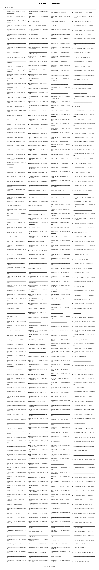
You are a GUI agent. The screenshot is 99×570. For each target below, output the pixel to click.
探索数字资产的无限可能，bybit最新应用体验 (83, 61)
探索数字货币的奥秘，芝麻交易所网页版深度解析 (84, 517)
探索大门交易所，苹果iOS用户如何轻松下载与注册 (84, 75)
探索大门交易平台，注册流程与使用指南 (15, 201)
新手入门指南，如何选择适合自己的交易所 (82, 544)
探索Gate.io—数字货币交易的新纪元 (14, 52)
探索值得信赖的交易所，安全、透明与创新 (60, 70)
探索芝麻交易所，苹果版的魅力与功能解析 (60, 499)
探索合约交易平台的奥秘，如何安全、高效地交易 (84, 365)
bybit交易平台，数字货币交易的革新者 (15, 344)
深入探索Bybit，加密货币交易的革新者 (15, 339)
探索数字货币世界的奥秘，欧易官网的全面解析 (83, 84)
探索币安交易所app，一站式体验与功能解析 (16, 517)
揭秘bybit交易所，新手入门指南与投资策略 (60, 52)
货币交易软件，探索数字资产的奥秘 (36, 374)
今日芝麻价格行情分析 (55, 441)
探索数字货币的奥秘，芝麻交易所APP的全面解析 (84, 317)
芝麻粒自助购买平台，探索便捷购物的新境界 (16, 446)
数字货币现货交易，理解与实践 (57, 190)
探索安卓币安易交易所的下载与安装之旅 (15, 348)
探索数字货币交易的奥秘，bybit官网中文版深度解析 (84, 245)
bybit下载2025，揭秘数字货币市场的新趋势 (38, 250)
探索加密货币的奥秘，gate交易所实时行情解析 (60, 348)
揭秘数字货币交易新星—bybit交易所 (36, 254)
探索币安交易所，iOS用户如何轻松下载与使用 (83, 552)
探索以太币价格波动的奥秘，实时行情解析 (38, 163)
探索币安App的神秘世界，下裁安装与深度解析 (83, 414)
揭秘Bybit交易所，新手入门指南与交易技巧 (16, 176)
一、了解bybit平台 (55, 540)
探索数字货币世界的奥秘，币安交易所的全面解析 (84, 370)
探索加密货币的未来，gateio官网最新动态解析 (83, 522)
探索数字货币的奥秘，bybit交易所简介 (15, 66)
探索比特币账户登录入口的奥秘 (13, 513)
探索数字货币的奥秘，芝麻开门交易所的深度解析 (84, 30)
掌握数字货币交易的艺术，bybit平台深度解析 (83, 190)
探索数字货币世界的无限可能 (57, 313)
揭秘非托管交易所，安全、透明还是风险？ (60, 163)
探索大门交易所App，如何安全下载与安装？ (60, 75)
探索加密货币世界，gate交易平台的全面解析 (60, 158)
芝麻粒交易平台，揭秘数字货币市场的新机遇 (83, 405)
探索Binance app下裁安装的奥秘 (35, 128)
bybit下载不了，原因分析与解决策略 (14, 428)
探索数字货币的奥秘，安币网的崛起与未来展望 (83, 185)
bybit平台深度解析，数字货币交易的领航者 (38, 513)
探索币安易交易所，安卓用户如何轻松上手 (38, 154)
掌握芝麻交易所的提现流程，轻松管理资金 (60, 326)
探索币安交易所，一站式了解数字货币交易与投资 (84, 378)
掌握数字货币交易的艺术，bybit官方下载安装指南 (84, 455)
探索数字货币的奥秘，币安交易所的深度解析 (83, 12)
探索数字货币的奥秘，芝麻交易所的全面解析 (38, 111)
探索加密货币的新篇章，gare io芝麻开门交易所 (60, 281)
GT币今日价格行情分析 (34, 21)
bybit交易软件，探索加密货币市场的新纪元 (82, 236)
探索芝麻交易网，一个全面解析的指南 (59, 61)
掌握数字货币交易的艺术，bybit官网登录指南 (16, 459)
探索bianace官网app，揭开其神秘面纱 (14, 232)
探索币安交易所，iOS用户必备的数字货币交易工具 (84, 181)
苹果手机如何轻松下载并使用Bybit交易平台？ (16, 150)
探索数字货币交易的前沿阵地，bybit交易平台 (60, 111)
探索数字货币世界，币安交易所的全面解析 (60, 544)
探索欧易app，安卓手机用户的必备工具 (15, 414)
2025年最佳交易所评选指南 (12, 236)
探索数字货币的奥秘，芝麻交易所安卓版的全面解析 (84, 477)
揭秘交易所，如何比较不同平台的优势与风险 (16, 16)
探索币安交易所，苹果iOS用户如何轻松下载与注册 (84, 374)
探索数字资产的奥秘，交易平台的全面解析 (16, 290)
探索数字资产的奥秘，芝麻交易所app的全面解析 (83, 308)
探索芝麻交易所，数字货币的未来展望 (37, 401)
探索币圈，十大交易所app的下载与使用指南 (60, 486)
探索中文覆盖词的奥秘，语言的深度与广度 (38, 133)
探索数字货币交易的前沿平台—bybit (81, 194)
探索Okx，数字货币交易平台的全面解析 (37, 25)
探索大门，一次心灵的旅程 (12, 119)
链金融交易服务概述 (33, 34)
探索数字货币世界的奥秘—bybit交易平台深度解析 (84, 290)
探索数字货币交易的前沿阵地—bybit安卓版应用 (83, 281)
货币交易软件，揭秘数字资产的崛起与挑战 (82, 172)
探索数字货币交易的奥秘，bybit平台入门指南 (60, 236)
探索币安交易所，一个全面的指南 (14, 205)
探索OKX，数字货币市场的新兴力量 (14, 115)
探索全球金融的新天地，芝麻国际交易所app (16, 172)
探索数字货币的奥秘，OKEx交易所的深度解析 (16, 97)
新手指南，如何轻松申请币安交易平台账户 (82, 88)
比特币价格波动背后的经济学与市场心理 (15, 106)
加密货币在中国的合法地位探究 (13, 331)
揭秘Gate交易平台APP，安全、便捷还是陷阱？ (60, 194)
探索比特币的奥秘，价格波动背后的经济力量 (38, 201)
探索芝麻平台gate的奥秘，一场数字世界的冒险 (83, 428)
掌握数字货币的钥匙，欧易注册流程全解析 (16, 313)
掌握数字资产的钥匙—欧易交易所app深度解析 (16, 437)
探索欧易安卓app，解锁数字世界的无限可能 (16, 124)
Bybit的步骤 (53, 25)
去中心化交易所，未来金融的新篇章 (14, 254)
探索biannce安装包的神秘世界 (13, 308)
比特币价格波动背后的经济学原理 (58, 21)
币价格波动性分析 (77, 313)
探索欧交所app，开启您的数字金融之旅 (37, 241)
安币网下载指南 (77, 106)
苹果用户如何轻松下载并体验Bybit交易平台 (82, 387)
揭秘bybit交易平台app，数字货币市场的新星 (38, 210)
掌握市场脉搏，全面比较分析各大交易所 (15, 335)
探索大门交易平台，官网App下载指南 (37, 308)
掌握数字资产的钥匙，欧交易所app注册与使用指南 (84, 535)
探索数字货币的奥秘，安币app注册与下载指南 (83, 263)
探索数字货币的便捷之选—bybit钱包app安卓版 (83, 499)
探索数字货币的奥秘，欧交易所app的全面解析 (83, 145)
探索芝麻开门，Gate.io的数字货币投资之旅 (16, 370)
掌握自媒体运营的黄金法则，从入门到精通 (82, 34)
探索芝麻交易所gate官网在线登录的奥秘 (15, 181)
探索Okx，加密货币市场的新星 (35, 205)
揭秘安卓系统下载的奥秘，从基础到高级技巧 (16, 387)
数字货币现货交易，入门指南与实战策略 (59, 141)
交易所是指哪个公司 (55, 201)
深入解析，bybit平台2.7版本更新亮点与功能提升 (83, 531)
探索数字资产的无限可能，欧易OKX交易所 (38, 392)
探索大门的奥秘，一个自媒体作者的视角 (15, 374)
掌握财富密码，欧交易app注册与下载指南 (59, 197)
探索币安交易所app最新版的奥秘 (80, 93)
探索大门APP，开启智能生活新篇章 (14, 504)
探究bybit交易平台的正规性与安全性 (58, 12)
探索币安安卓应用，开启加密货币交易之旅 (60, 272)
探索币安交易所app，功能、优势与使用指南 (38, 115)
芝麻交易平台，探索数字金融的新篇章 (37, 344)
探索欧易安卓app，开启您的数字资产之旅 (59, 93)
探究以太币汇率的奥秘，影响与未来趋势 (37, 197)
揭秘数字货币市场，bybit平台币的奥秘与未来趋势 (84, 241)
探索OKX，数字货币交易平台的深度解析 (59, 432)
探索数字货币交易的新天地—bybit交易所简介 (38, 317)
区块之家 (46, 566)
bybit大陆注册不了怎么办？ (56, 508)
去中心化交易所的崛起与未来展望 (80, 232)
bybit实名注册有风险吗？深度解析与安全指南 (38, 124)
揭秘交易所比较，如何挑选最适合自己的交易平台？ (84, 490)
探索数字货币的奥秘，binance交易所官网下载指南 (84, 70)
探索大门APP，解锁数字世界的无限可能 (37, 544)
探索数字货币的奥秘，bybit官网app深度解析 (38, 214)
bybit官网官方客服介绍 (55, 304)
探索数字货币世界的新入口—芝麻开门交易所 (38, 356)
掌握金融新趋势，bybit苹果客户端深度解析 (38, 61)
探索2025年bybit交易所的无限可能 (58, 356)
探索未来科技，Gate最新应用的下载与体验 (82, 52)
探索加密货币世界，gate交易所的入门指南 (82, 201)
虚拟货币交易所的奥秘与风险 (35, 268)
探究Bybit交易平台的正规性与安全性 (58, 396)
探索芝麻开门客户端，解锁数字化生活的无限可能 (84, 228)
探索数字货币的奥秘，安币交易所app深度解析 (83, 396)
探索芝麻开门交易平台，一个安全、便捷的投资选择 (84, 326)
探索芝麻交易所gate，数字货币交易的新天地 (16, 141)
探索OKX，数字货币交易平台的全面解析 (15, 194)
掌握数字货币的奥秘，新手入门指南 (81, 254)
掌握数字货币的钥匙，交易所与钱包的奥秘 (38, 181)
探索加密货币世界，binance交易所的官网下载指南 (84, 441)
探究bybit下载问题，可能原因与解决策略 (59, 84)
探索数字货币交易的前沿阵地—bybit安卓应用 (16, 419)
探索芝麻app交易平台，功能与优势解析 (82, 66)
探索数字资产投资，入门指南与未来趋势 (37, 552)
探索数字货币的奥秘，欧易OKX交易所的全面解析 (84, 141)
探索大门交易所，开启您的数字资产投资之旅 (60, 167)
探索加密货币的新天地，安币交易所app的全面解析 (84, 432)
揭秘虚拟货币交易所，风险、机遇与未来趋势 (83, 348)
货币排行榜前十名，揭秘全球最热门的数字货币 (83, 25)
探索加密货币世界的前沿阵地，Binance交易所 (16, 401)
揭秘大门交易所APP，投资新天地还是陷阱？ (38, 194)
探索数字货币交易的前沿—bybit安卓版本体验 (38, 547)
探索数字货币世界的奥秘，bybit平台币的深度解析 (84, 464)
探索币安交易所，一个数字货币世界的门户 (16, 241)
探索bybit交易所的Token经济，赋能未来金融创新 (84, 401)
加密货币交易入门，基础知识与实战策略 (82, 57)
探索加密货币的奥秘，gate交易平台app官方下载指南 (84, 437)
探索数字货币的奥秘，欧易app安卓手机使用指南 (83, 504)
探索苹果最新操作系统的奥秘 (13, 219)
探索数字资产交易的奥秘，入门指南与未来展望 (83, 137)
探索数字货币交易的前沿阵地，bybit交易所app (16, 450)
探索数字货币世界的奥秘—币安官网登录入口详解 (84, 133)
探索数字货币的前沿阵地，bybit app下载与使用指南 (84, 459)
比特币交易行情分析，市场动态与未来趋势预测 (83, 158)
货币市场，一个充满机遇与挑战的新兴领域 (82, 163)
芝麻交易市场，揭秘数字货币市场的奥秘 (59, 419)
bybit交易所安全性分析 (11, 167)
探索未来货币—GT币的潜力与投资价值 (37, 228)
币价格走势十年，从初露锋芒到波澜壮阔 (37, 352)
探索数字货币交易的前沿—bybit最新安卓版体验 (83, 167)
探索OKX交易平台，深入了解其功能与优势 (82, 21)
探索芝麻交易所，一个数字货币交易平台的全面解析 (84, 295)
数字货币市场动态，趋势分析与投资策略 (37, 145)
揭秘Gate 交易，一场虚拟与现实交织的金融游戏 (83, 223)
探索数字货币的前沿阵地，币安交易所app (37, 190)
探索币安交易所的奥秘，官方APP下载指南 (38, 348)
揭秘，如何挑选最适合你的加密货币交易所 (60, 392)
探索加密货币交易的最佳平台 (80, 423)
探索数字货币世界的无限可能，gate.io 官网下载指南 (84, 111)
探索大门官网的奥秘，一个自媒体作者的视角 (38, 88)
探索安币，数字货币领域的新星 (57, 464)
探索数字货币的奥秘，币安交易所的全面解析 (38, 517)
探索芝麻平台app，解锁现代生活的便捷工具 (38, 339)
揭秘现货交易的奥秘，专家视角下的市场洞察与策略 (84, 513)
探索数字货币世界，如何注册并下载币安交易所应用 (84, 277)
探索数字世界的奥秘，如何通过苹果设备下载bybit (84, 48)
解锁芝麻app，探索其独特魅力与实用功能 (82, 361)
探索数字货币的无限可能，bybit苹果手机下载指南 (84, 540)
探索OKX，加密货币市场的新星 (80, 450)
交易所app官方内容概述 (56, 556)
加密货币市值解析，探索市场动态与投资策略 (38, 141)
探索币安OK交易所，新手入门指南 (81, 259)
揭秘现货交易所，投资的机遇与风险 (81, 79)
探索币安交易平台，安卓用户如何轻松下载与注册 (84, 446)
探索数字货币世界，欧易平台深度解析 (59, 335)
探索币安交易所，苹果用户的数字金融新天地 (83, 119)
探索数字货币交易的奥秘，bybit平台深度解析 (83, 102)
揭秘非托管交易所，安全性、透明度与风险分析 (83, 495)
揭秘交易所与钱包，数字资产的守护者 (37, 477)
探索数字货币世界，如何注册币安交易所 (82, 299)
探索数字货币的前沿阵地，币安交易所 (81, 561)
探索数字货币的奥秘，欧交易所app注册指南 (16, 154)
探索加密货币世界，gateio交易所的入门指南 (38, 172)
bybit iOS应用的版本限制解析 (79, 286)
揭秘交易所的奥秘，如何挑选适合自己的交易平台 (84, 486)
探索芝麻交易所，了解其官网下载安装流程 (16, 490)
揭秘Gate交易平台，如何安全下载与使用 (82, 272)
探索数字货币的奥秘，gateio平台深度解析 (15, 145)
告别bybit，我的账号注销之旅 (80, 547)
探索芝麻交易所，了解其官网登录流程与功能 (83, 210)
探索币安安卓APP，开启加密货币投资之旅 (16, 137)
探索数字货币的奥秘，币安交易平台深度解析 (60, 43)
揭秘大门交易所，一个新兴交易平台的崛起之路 (83, 268)
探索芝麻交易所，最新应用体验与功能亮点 (16, 57)
